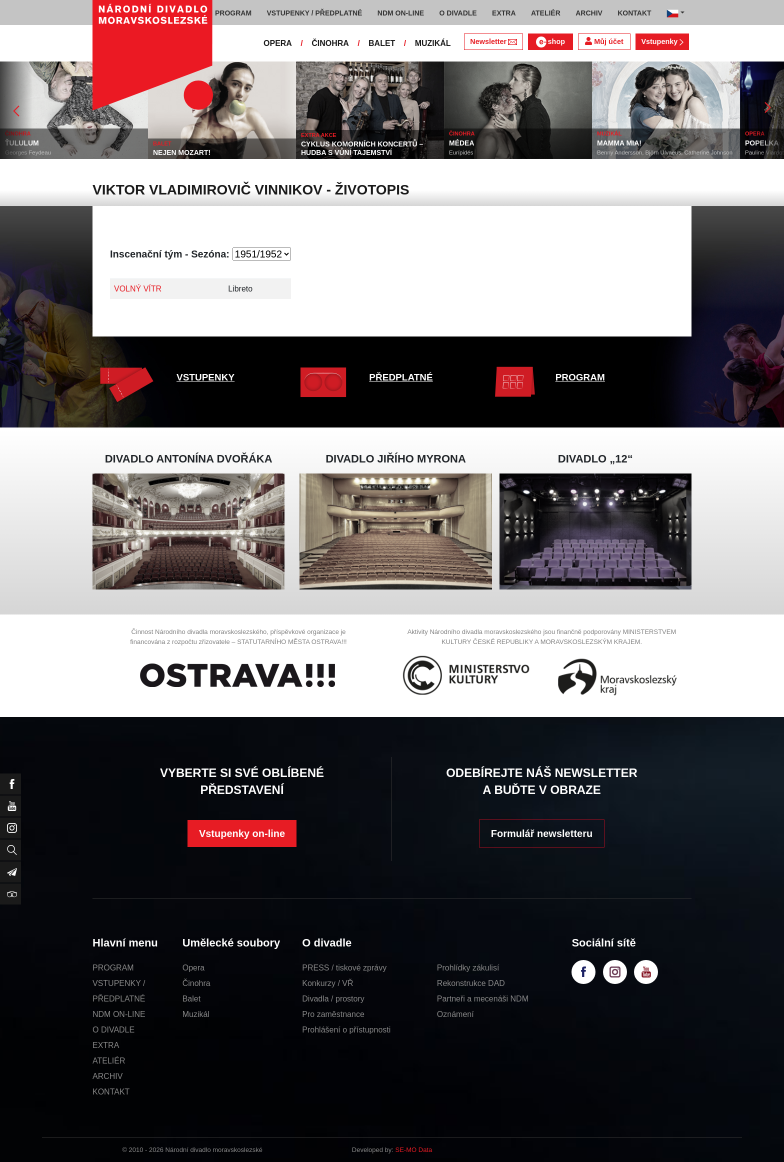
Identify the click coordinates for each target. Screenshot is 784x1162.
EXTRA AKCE (318, 135)
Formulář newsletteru (541, 833)
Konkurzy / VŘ (327, 983)
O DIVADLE (113, 1030)
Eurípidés (461, 153)
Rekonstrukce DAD (471, 983)
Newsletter (493, 42)
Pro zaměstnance (333, 1014)
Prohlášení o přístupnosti (346, 1030)
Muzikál (196, 1014)
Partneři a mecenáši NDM (482, 998)
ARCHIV (107, 1076)
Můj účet (604, 41)
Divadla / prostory (333, 998)
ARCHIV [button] (589, 13)
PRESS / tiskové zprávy (344, 968)
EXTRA (105, 1045)
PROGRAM (580, 377)
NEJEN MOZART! (181, 152)
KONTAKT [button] (634, 13)
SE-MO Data (414, 1150)
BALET (381, 43)
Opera (193, 968)
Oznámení (455, 1014)
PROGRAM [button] (233, 13)
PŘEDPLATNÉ (400, 377)
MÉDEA (461, 143)
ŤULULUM (22, 143)
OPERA (278, 43)
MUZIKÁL (433, 43)
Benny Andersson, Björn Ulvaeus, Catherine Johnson (664, 153)
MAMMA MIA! (619, 143)
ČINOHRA (330, 43)
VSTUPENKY (205, 377)
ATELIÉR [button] (545, 13)
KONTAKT (111, 1092)
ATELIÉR (109, 1060)
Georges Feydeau (28, 153)
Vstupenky (662, 42)
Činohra (196, 983)
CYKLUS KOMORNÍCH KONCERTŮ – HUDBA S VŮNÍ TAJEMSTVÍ (362, 148)
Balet (191, 998)
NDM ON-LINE (119, 1014)
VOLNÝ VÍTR (138, 288)
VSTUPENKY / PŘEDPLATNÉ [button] (314, 13)
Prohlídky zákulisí (468, 968)
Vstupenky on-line (242, 833)
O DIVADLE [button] (458, 13)
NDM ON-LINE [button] (401, 13)
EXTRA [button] (504, 13)
